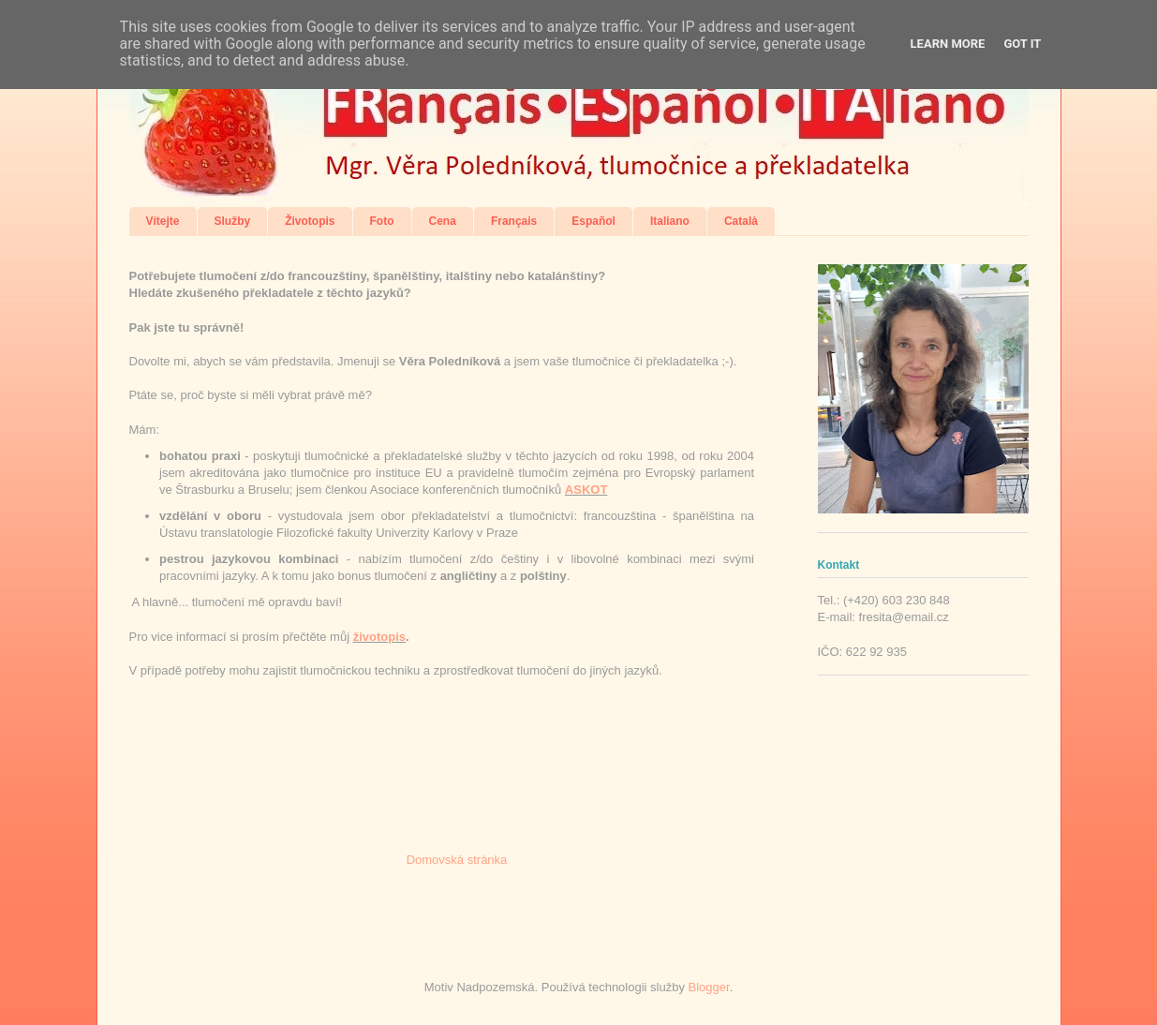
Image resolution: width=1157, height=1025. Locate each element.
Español (593, 221)
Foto (382, 221)
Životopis (309, 221)
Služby (233, 221)
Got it (1022, 44)
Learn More (948, 44)
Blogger (709, 987)
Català (741, 221)
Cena (442, 221)
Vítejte (163, 221)
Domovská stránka (457, 860)
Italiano (670, 221)
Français (514, 221)
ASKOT (586, 490)
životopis (379, 637)
